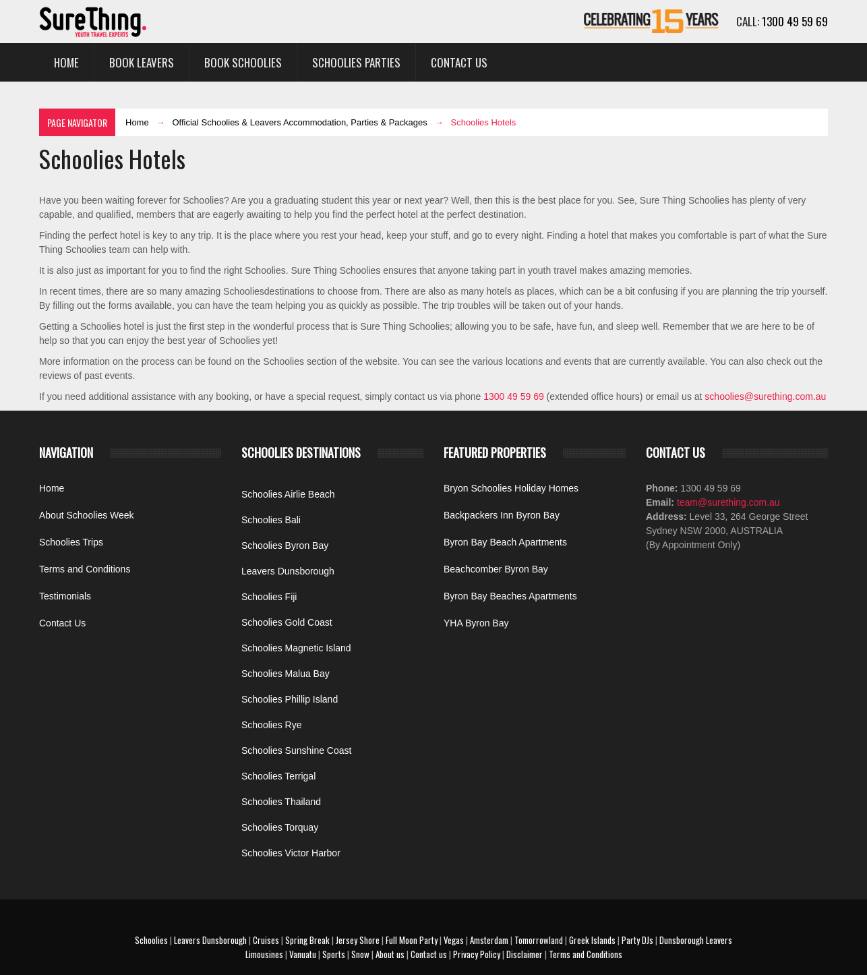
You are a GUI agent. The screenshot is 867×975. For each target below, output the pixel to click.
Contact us (429, 954)
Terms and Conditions (84, 569)
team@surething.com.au (727, 502)
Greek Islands (592, 940)
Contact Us (459, 62)
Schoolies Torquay (279, 827)
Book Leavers (141, 62)
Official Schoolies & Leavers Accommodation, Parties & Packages (299, 122)
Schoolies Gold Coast (286, 622)
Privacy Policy (476, 954)
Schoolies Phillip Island (289, 699)
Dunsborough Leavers (695, 940)
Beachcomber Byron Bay (496, 569)
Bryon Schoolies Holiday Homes (511, 488)
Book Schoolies (243, 62)
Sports (333, 954)
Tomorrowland (538, 940)
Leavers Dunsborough (287, 571)
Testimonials (65, 596)
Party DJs (637, 940)
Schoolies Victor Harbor (290, 853)
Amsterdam (489, 940)
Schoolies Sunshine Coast (296, 750)
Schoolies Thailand (281, 801)
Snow (360, 954)
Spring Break (307, 940)
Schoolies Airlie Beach (288, 494)
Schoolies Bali (271, 519)
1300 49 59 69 (795, 21)
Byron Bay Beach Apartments (505, 542)
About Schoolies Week (86, 515)
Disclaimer (524, 954)
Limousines (264, 954)
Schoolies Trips (71, 542)
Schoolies (151, 940)
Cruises (266, 940)
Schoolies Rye (271, 724)
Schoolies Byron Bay (284, 545)
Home (66, 62)
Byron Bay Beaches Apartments (510, 596)
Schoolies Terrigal (278, 776)
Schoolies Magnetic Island (296, 648)
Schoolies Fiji (269, 596)
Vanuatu (302, 954)
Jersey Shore (358, 940)
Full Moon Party (412, 940)
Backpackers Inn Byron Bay (502, 515)
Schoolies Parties (356, 62)
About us (390, 954)
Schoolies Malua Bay (285, 673)
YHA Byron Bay (476, 623)
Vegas (454, 940)
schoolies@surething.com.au (765, 396)
